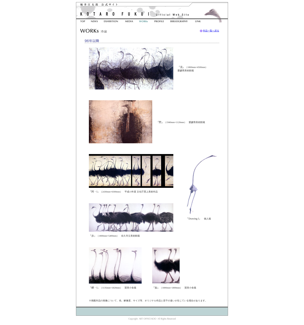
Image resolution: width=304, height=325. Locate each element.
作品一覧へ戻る (211, 30)
